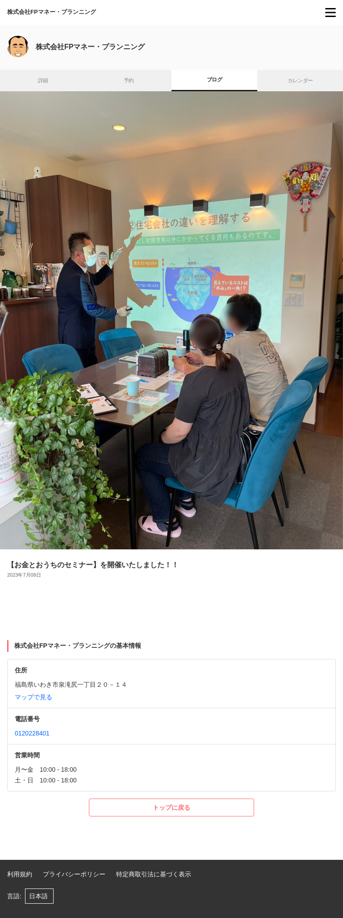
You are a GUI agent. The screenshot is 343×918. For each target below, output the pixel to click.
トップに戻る (171, 807)
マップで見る (33, 697)
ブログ (214, 79)
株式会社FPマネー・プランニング (51, 11)
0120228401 (32, 733)
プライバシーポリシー (74, 874)
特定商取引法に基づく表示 (153, 874)
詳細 (43, 80)
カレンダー (300, 80)
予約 (129, 80)
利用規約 (19, 874)
